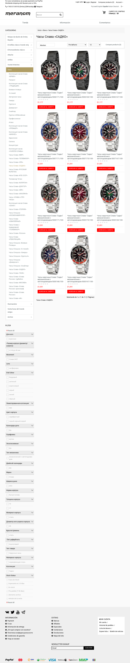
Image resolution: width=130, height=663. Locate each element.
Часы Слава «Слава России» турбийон (16, 278)
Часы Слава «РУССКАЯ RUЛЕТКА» (17, 170)
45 (10, 526)
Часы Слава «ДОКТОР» (18, 186)
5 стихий (12, 93)
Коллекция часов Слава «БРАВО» (18, 75)
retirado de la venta (15, 598)
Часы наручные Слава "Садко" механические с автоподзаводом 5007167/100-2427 (110, 157)
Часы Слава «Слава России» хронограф (16, 287)
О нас (9, 624)
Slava (10, 70)
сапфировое (14, 368)
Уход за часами (13, 639)
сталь (11, 517)
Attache (10, 55)
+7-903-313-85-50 (13, 7)
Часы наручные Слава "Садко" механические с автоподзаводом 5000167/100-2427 (80, 280)
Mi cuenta (102, 622)
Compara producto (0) (113, 45)
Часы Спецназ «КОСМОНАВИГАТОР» (17, 214)
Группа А (12, 104)
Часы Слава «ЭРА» (16, 162)
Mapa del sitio (59, 636)
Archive (10, 317)
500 (10, 408)
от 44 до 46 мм (14, 350)
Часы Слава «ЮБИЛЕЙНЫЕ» (15, 220)
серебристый (14, 417)
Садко (11, 571)
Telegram (39, 7)
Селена (12, 141)
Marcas (56, 621)
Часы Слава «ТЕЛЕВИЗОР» (19, 158)
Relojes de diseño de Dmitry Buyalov (18, 38)
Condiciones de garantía (16, 636)
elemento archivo (15, 595)
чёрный (12, 399)
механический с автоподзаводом (20, 458)
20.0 (10, 486)
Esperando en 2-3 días (16, 583)
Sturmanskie (12, 304)
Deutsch (116, 6)
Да (10, 430)
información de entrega (15, 627)
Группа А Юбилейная (17, 115)
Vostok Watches (14, 65)
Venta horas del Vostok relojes (16, 310)
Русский (94, 6)
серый (11, 390)
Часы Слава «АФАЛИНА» (18, 194)
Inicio (39, 30)
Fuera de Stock (14, 580)
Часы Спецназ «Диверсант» (14, 261)
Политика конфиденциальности (20, 633)
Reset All (10, 331)
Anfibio (10, 60)
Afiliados (57, 624)
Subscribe (88, 648)
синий (11, 394)
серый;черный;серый (17, 421)
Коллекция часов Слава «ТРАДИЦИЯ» (18, 85)
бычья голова (14, 495)
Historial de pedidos (106, 625)
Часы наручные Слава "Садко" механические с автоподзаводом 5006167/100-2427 (110, 96)
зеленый (12, 381)
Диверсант (13, 108)
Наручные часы (15, 553)
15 (10, 504)
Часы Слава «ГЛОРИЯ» (17, 209)
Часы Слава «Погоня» (17, 233)
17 (10, 508)
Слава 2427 (13, 359)
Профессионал (14, 119)
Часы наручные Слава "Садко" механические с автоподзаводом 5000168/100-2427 (51, 280)
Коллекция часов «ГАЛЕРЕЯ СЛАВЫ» (16, 150)
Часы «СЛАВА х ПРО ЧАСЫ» (16, 198)
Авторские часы (15, 97)
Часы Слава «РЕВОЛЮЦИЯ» (15, 238)
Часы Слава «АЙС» (16, 190)
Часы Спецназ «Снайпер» (19, 266)
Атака (11, 122)
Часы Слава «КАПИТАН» (18, 183)
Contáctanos (58, 630)
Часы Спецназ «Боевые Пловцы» (18, 244)
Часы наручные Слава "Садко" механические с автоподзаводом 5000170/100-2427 (80, 219)
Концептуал (13, 145)
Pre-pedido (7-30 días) (16, 591)
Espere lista (103, 631)
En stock (12, 587)
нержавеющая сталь (17, 562)
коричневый (14, 386)
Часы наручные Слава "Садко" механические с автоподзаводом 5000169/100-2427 (110, 219)
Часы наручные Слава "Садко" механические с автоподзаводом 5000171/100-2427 (51, 219)
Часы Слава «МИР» (16, 155)
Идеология (13, 138)
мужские (12, 339)
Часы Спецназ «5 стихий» (19, 249)
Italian (111, 6)
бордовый (13, 377)
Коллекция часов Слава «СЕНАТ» (18, 204)
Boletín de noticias (116, 631)
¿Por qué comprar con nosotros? (19, 630)
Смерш (11, 100)
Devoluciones (58, 633)
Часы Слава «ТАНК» (16, 273)
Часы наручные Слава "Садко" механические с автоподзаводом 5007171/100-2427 (51, 157)
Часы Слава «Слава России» (16, 293)
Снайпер (12, 111)
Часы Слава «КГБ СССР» (18, 175)
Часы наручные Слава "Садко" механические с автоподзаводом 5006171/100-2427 (51, 96)
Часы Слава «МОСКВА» (18, 283)
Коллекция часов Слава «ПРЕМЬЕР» (18, 127)
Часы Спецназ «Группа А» (19, 256)
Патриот (12, 80)
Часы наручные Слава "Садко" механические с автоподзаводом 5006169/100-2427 (80, 96)
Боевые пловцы (15, 90)
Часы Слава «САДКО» (17, 166)
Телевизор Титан (15, 179)
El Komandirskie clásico (16, 50)
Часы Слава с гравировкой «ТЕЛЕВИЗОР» (14, 227)
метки (11, 439)
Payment (10, 621)
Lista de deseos (105, 628)
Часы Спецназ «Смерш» (18, 252)
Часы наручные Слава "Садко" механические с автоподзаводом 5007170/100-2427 (80, 157)
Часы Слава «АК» (15, 298)
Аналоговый (14, 544)
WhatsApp (30, 7)
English (99, 6)
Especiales (58, 627)
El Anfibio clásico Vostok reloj (18, 45)
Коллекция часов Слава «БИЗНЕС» (18, 133)
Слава (11, 477)
